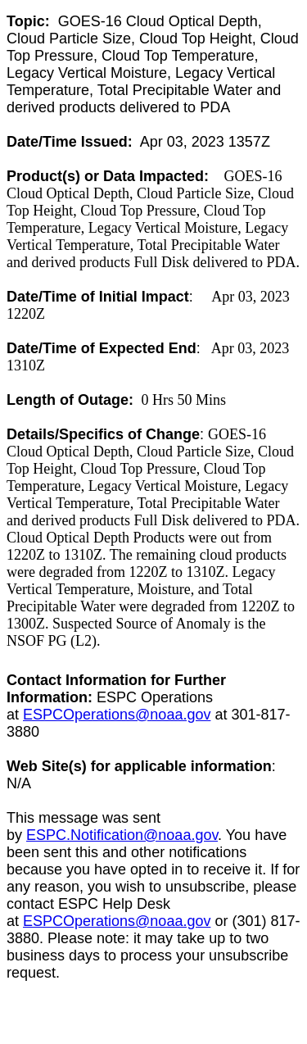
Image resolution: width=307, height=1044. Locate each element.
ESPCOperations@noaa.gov (116, 714)
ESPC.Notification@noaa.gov (122, 835)
